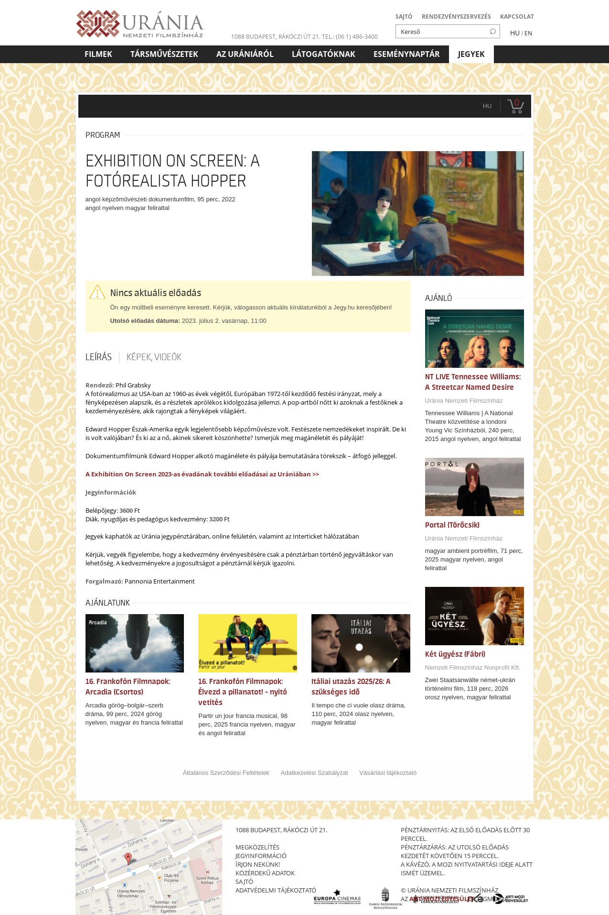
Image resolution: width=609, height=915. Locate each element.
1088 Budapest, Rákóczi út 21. (276, 37)
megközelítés (257, 847)
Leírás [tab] (98, 357)
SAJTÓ (404, 16)
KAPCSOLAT (517, 16)
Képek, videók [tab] (154, 357)
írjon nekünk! (257, 864)
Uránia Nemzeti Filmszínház (464, 400)
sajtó (244, 881)
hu (487, 106)
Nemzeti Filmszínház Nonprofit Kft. (473, 667)
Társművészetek (164, 54)
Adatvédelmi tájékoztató (275, 890)
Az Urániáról (245, 54)
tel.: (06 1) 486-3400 (350, 37)
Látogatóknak (323, 54)
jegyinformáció (261, 855)
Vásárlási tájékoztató (388, 772)
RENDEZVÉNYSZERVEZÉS (456, 16)
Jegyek (471, 54)
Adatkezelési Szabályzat (314, 772)
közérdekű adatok (265, 873)
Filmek (98, 54)
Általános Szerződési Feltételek (226, 772)
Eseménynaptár (407, 54)
